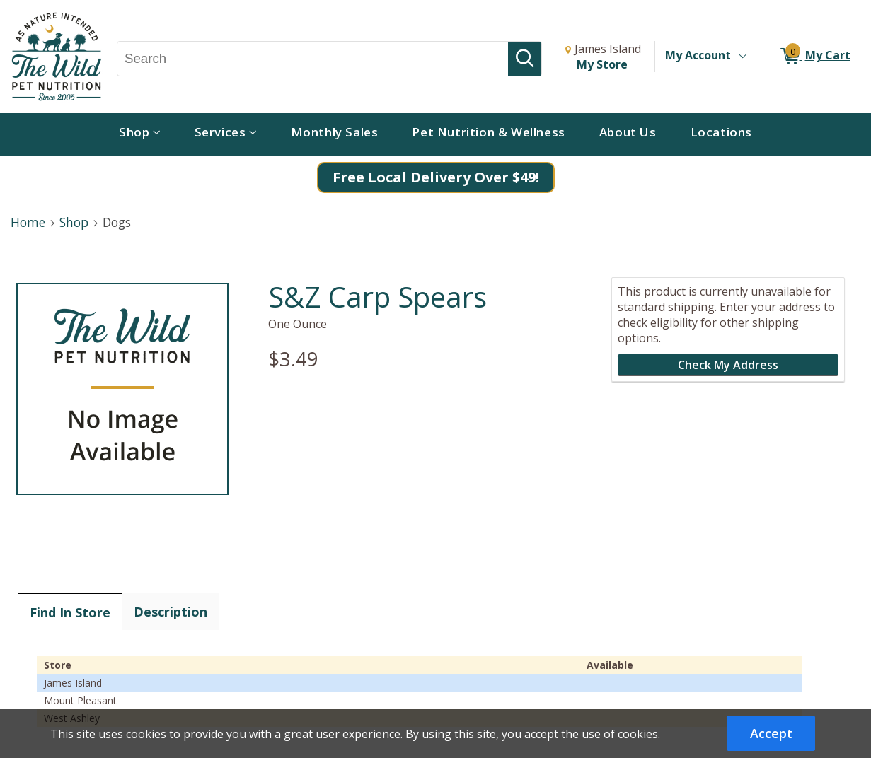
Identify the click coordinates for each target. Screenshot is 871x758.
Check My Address (728, 365)
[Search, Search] (312, 59)
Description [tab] (170, 611)
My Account (698, 55)
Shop (73, 222)
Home (28, 222)
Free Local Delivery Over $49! (436, 177)
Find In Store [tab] (70, 612)
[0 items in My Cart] (814, 56)
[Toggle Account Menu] (742, 56)
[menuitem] (139, 134)
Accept (771, 733)
